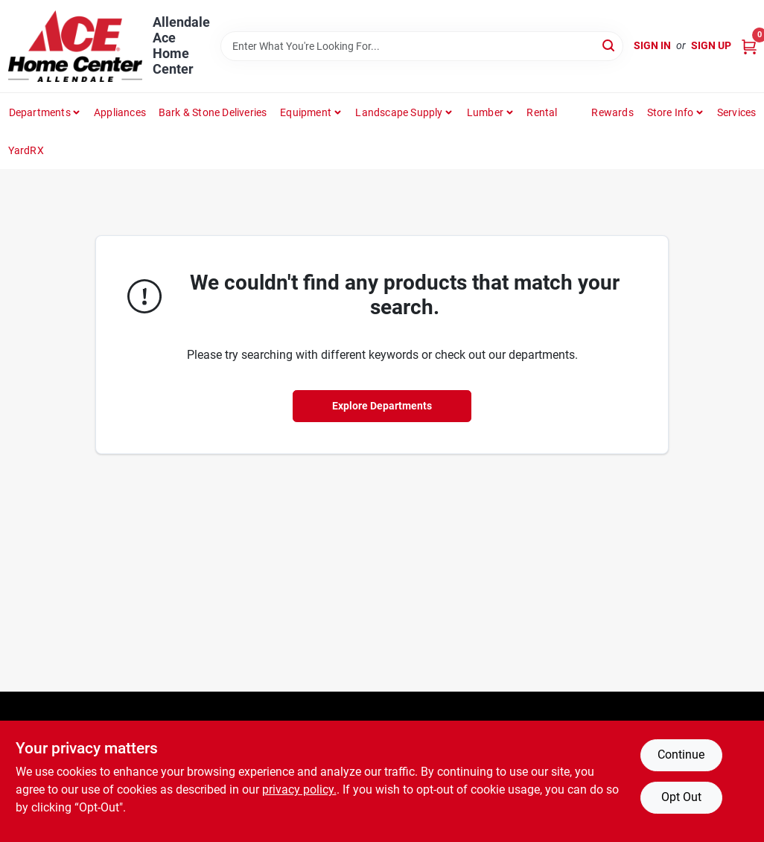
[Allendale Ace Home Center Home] (75, 46)
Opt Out (681, 797)
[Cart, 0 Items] (749, 46)
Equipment (305, 112)
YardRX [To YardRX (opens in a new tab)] (26, 150)
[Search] (609, 45)
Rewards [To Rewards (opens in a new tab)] (612, 112)
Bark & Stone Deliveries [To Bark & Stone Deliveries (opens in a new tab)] (213, 112)
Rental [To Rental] (541, 112)
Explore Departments (382, 406)
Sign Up (711, 45)
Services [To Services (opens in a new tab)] (737, 112)
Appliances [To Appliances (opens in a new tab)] (120, 112)
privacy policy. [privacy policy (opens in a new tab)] (299, 789)
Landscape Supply (398, 112)
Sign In (652, 45)
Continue (681, 754)
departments (40, 112)
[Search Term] (421, 46)
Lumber (485, 112)
